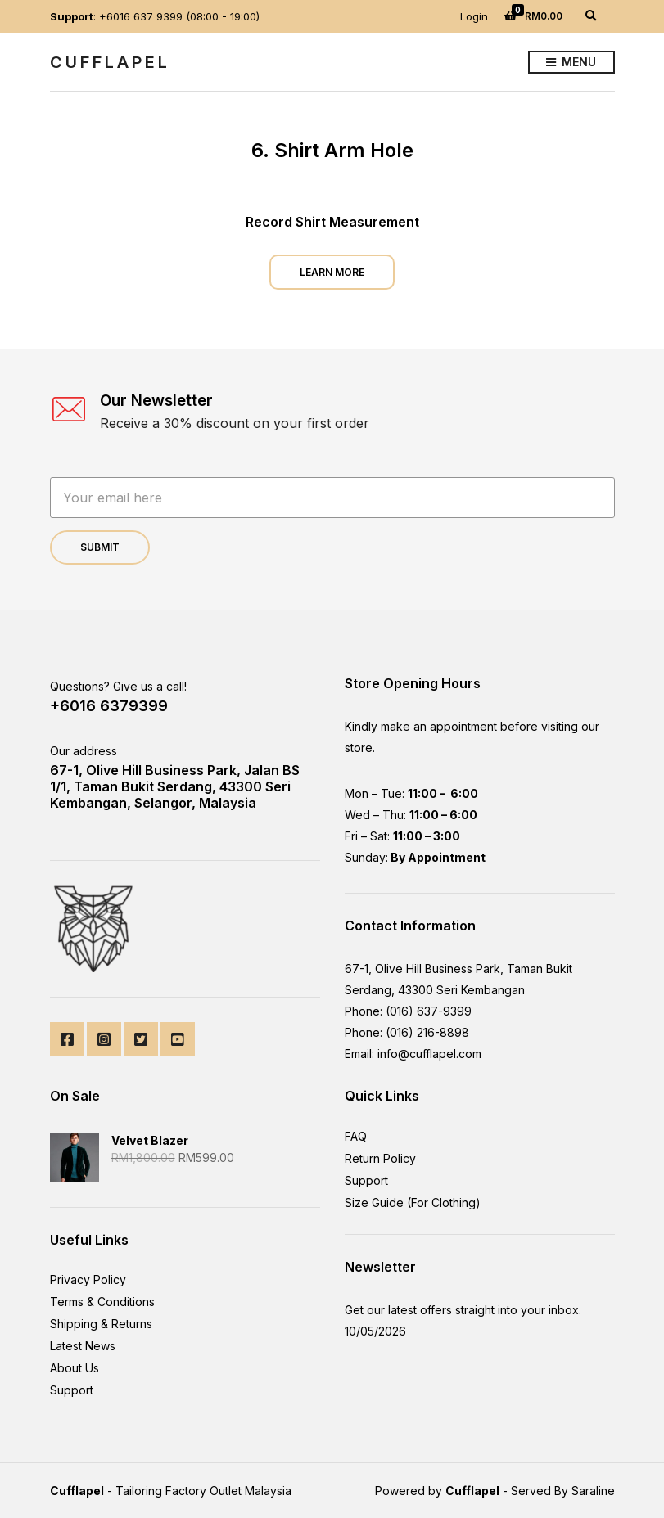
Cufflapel (77, 1491)
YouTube (177, 1039)
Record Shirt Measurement (332, 222)
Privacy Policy (88, 1279)
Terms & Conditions (102, 1302)
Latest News (82, 1346)
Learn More (332, 272)
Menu (571, 62)
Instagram (104, 1039)
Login (474, 16)
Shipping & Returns (101, 1324)
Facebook (67, 1039)
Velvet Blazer (149, 1140)
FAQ (356, 1136)
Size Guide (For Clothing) (413, 1202)
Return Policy (380, 1158)
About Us (74, 1368)
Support (71, 1390)
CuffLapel (110, 62)
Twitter (141, 1039)
